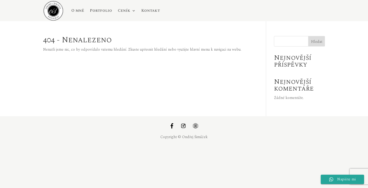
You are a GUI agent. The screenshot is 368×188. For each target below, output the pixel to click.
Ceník (124, 11)
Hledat (316, 41)
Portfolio (101, 11)
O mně (77, 11)
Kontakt (150, 11)
